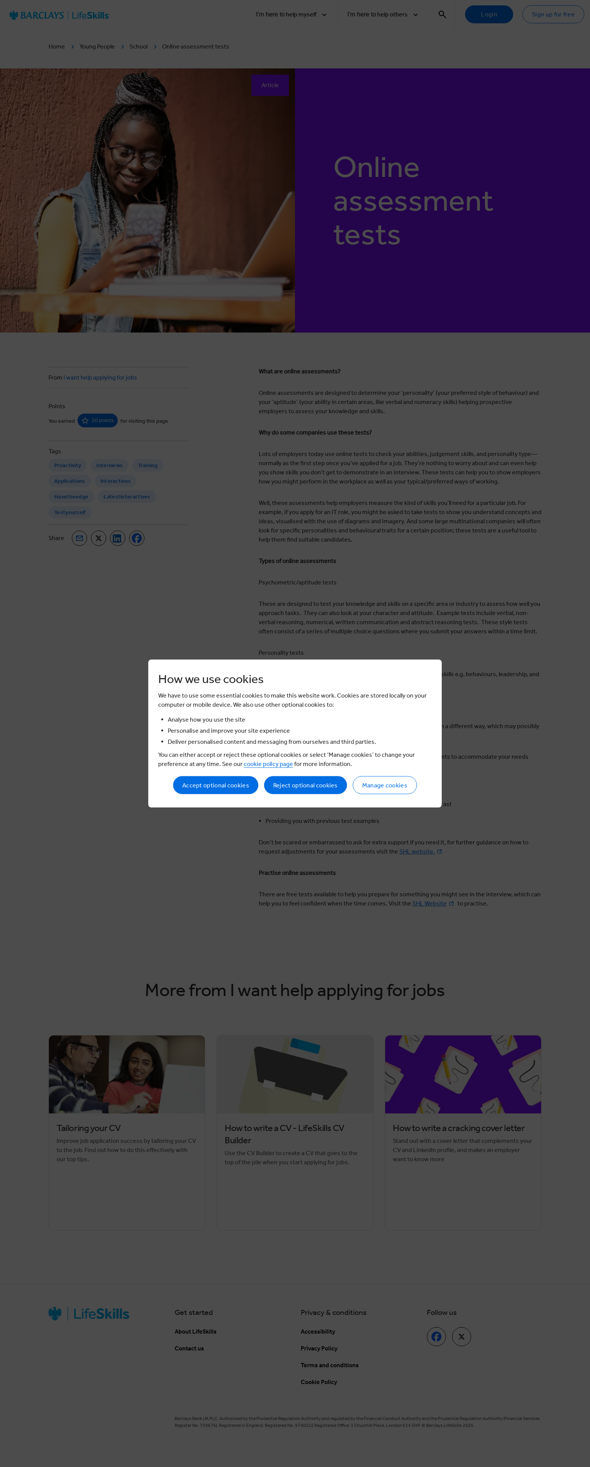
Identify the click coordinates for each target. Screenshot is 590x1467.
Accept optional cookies (215, 785)
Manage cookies (384, 785)
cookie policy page (268, 764)
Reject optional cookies (305, 785)
